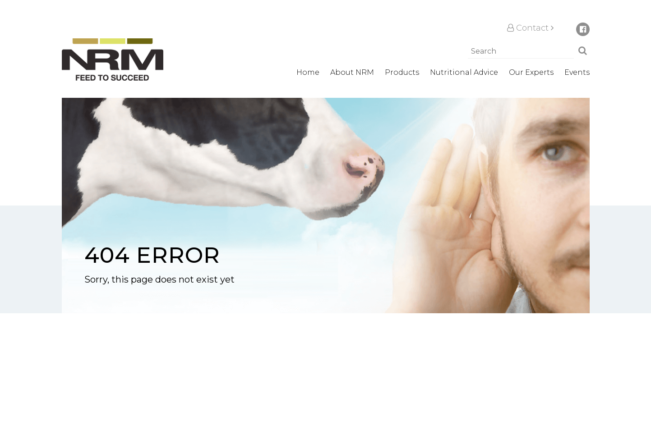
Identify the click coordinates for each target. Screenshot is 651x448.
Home (307, 72)
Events (577, 72)
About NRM (352, 72)
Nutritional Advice (464, 72)
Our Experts (531, 72)
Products (402, 72)
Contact (530, 28)
